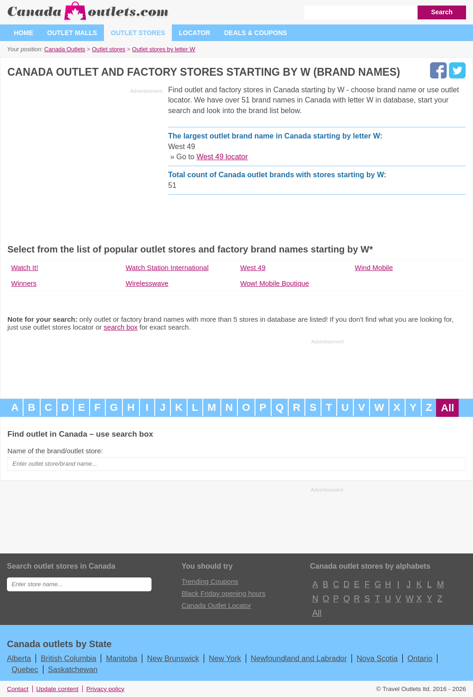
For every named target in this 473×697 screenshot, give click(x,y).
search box (120, 327)
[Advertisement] (85, 161)
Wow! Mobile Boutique (274, 283)
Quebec (25, 669)
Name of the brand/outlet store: (55, 451)
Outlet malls (72, 32)
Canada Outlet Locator (216, 605)
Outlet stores (138, 32)
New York (225, 658)
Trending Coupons (210, 581)
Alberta (19, 658)
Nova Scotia (377, 658)
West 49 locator (222, 157)
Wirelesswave (147, 283)
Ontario (419, 658)
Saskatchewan (72, 669)
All (447, 408)
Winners (23, 283)
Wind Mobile (374, 267)
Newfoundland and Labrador (299, 658)
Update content (57, 688)
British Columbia (68, 658)
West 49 (253, 267)
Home (23, 32)
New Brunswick (173, 658)
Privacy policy (105, 688)
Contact (18, 688)
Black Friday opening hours (224, 593)
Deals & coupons (255, 32)
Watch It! (24, 267)
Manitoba (121, 658)
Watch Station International (167, 267)
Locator (194, 32)
